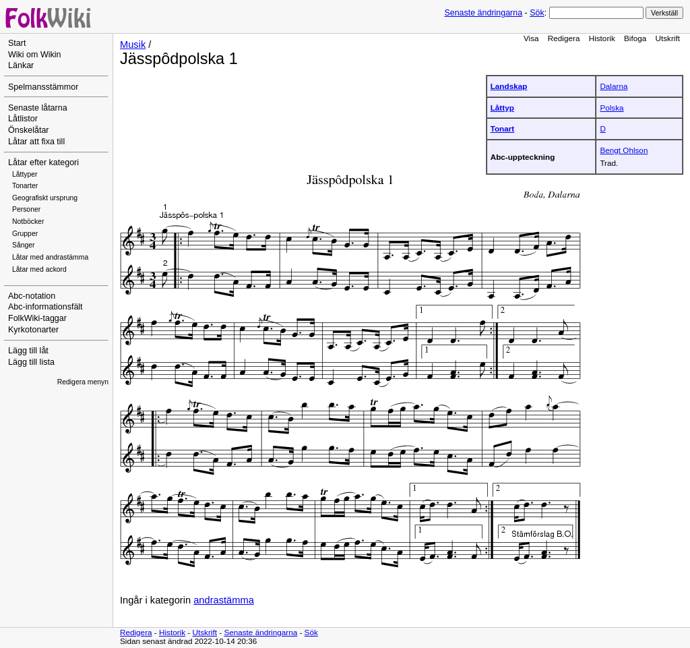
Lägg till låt (28, 350)
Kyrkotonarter (33, 329)
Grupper (25, 233)
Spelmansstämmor (43, 87)
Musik (133, 44)
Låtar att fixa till (36, 141)
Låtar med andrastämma (50, 257)
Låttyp (502, 107)
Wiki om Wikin (34, 54)
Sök (537, 13)
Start (17, 43)
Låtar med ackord (39, 269)
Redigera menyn (82, 382)
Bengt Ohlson (624, 150)
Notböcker (28, 221)
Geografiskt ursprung (44, 198)
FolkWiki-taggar (37, 318)
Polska (611, 107)
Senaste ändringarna (483, 13)
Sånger (23, 245)
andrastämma (223, 600)
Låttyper (25, 174)
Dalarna (613, 86)
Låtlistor (23, 118)
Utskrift (668, 38)
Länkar (21, 65)
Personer (26, 209)
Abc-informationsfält (45, 307)
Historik (602, 38)
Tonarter (25, 185)
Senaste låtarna (37, 108)
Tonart (503, 128)
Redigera (564, 38)
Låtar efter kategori (43, 162)
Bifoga (635, 38)
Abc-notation (31, 296)
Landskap (509, 86)
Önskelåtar (28, 130)
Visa (531, 38)
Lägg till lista (31, 362)
